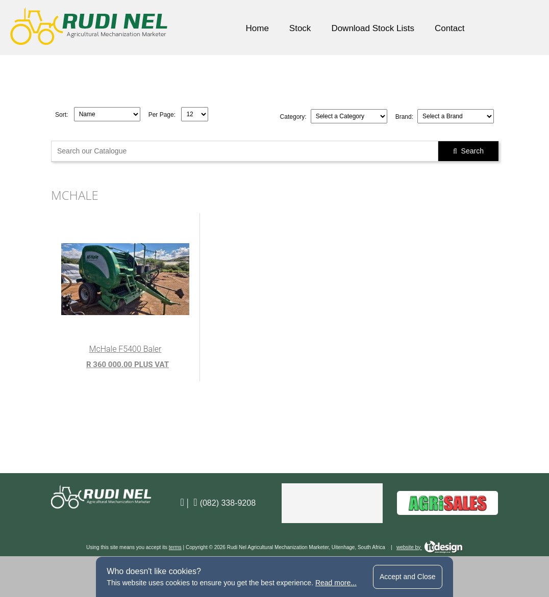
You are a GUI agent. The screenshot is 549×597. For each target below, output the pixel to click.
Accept (408, 577)
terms (175, 547)
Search (468, 151)
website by (429, 547)
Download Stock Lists (372, 28)
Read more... (336, 583)
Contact (450, 28)
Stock (300, 28)
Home (256, 28)
